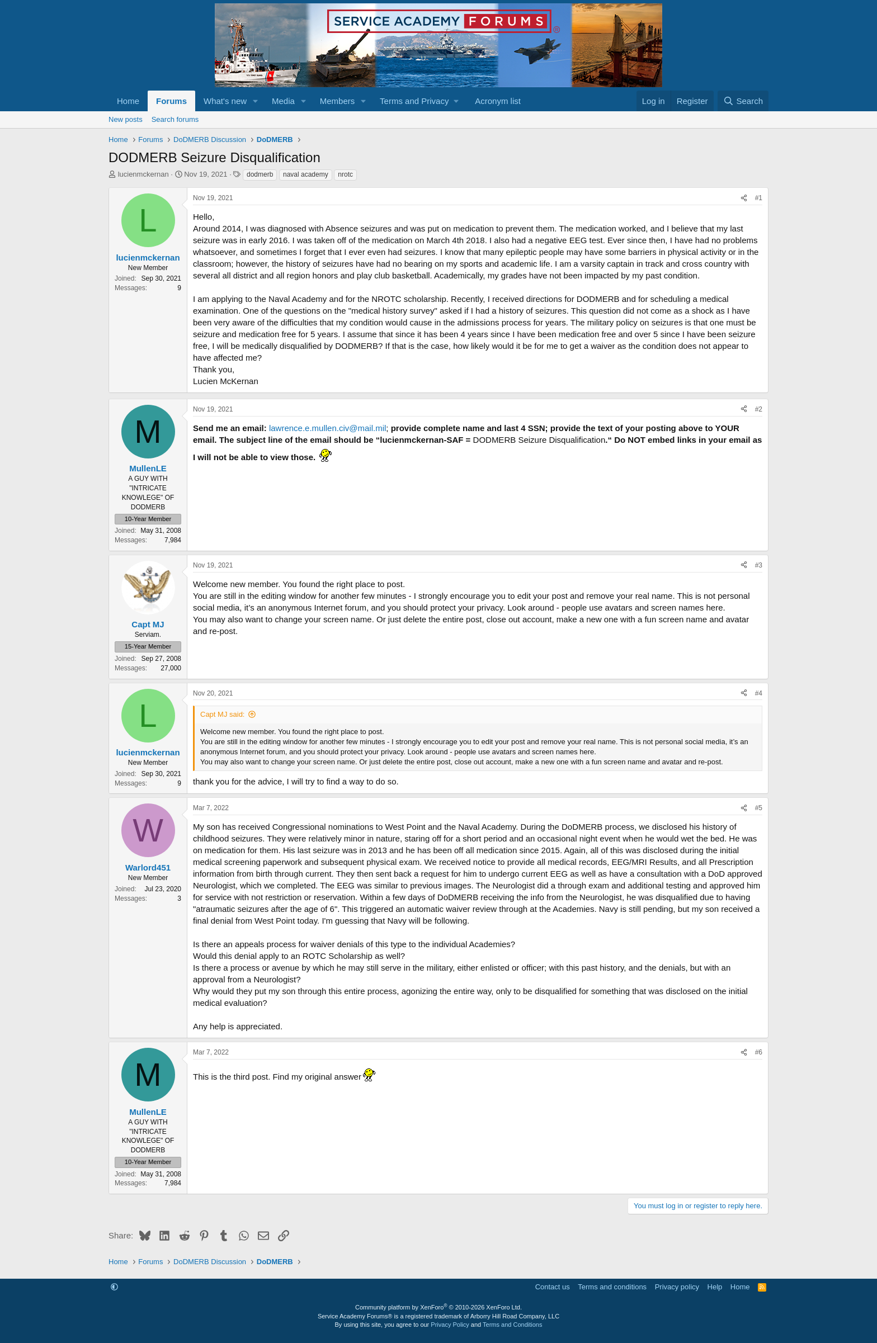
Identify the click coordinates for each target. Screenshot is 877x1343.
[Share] (744, 198)
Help (715, 1287)
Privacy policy (677, 1287)
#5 (758, 808)
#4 (758, 693)
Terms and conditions (612, 1287)
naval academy (305, 174)
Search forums (175, 119)
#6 (758, 1052)
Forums (171, 101)
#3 (758, 565)
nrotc (345, 174)
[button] (255, 101)
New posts (126, 119)
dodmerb (260, 174)
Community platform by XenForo (438, 1307)
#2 (758, 409)
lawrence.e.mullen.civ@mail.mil (327, 428)
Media (283, 101)
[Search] (743, 101)
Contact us (552, 1287)
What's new (225, 101)
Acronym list (498, 101)
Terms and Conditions (512, 1324)
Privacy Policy (450, 1324)
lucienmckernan (143, 174)
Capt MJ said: (222, 714)
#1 (758, 198)
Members (337, 101)
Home (128, 101)
